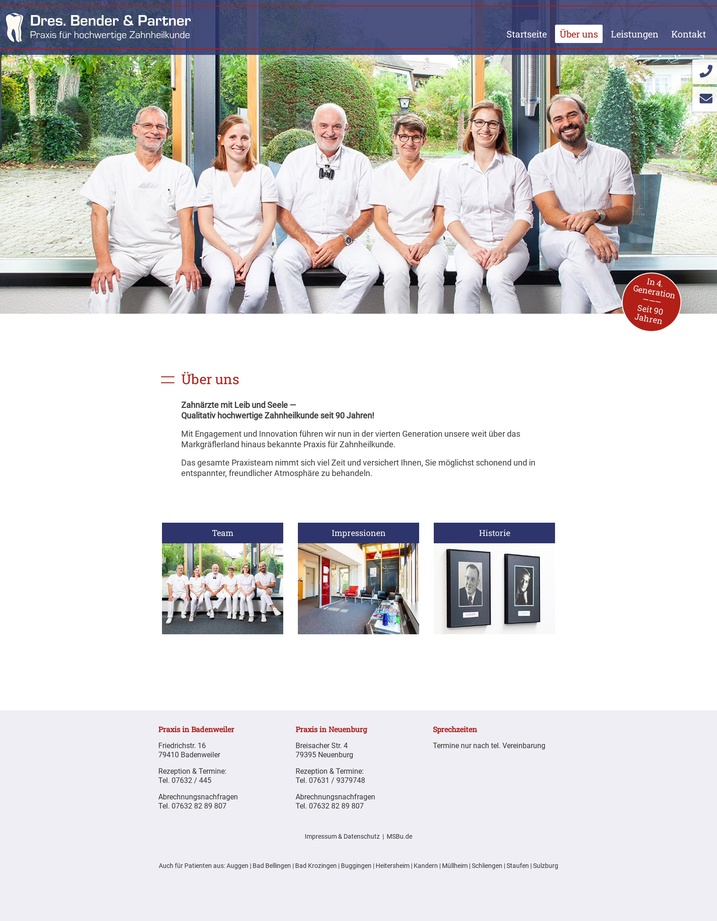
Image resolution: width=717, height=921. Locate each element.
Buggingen (356, 866)
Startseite (527, 34)
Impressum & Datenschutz (342, 837)
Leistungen (634, 34)
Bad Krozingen (316, 866)
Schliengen (487, 866)
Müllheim (455, 866)
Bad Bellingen (272, 866)
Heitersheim (393, 866)
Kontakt (688, 34)
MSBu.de (399, 837)
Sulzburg (545, 866)
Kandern (426, 866)
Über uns (579, 34)
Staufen (518, 866)
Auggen (237, 866)
